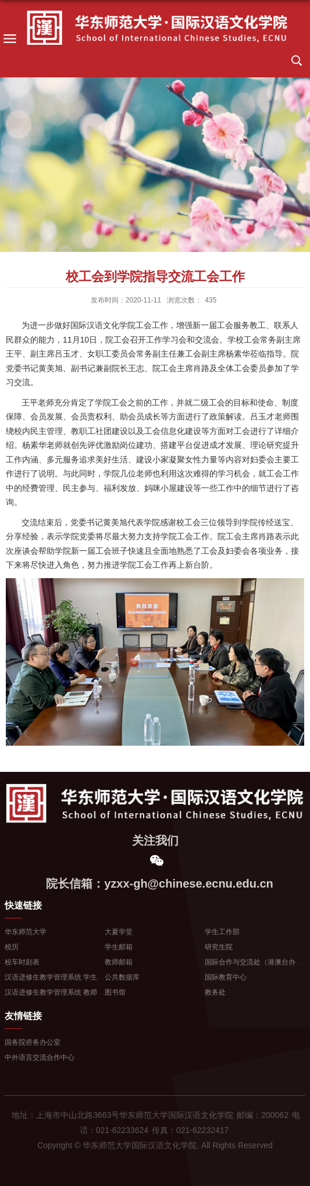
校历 (12, 947)
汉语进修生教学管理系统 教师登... (57, 992)
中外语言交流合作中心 (39, 1057)
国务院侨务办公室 (32, 1042)
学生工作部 (222, 932)
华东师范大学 (26, 932)
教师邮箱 (119, 962)
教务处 (215, 992)
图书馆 (115, 992)
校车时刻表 (22, 962)
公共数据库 (122, 977)
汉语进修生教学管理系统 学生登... (57, 977)
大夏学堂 (119, 932)
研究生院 (219, 947)
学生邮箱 (119, 947)
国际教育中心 (226, 977)
